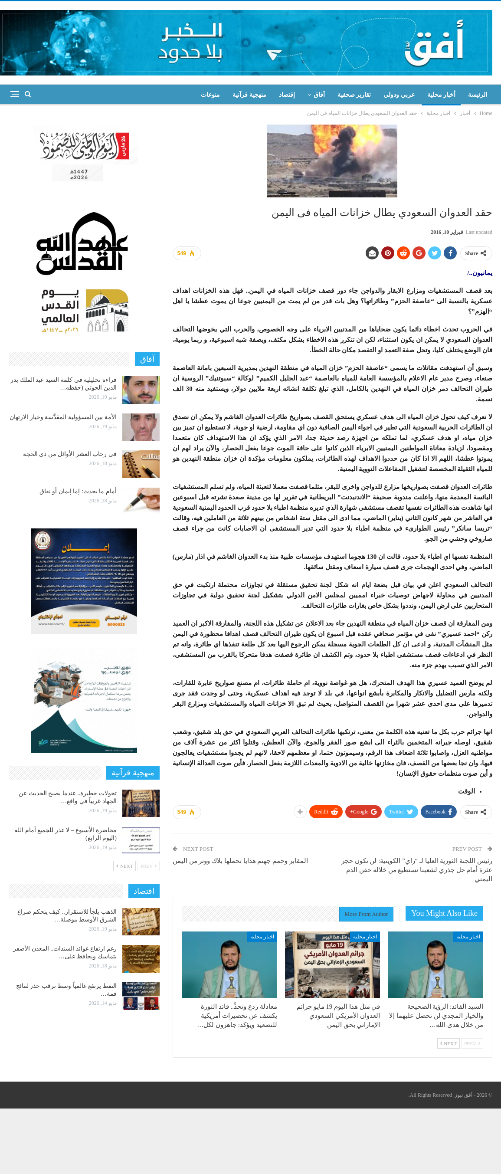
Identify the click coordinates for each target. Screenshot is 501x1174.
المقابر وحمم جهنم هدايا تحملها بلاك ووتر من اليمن (240, 860)
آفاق (319, 95)
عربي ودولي (399, 95)
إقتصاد (287, 95)
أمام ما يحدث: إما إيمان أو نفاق (78, 491)
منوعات (210, 95)
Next (448, 1043)
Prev (472, 1043)
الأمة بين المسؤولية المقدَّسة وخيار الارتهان (63, 417)
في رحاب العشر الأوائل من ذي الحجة (70, 454)
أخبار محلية (441, 95)
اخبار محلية (468, 937)
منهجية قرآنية (249, 95)
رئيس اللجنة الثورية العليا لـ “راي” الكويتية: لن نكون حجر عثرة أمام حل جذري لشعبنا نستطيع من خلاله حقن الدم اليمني (416, 869)
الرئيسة (477, 95)
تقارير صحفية (354, 95)
